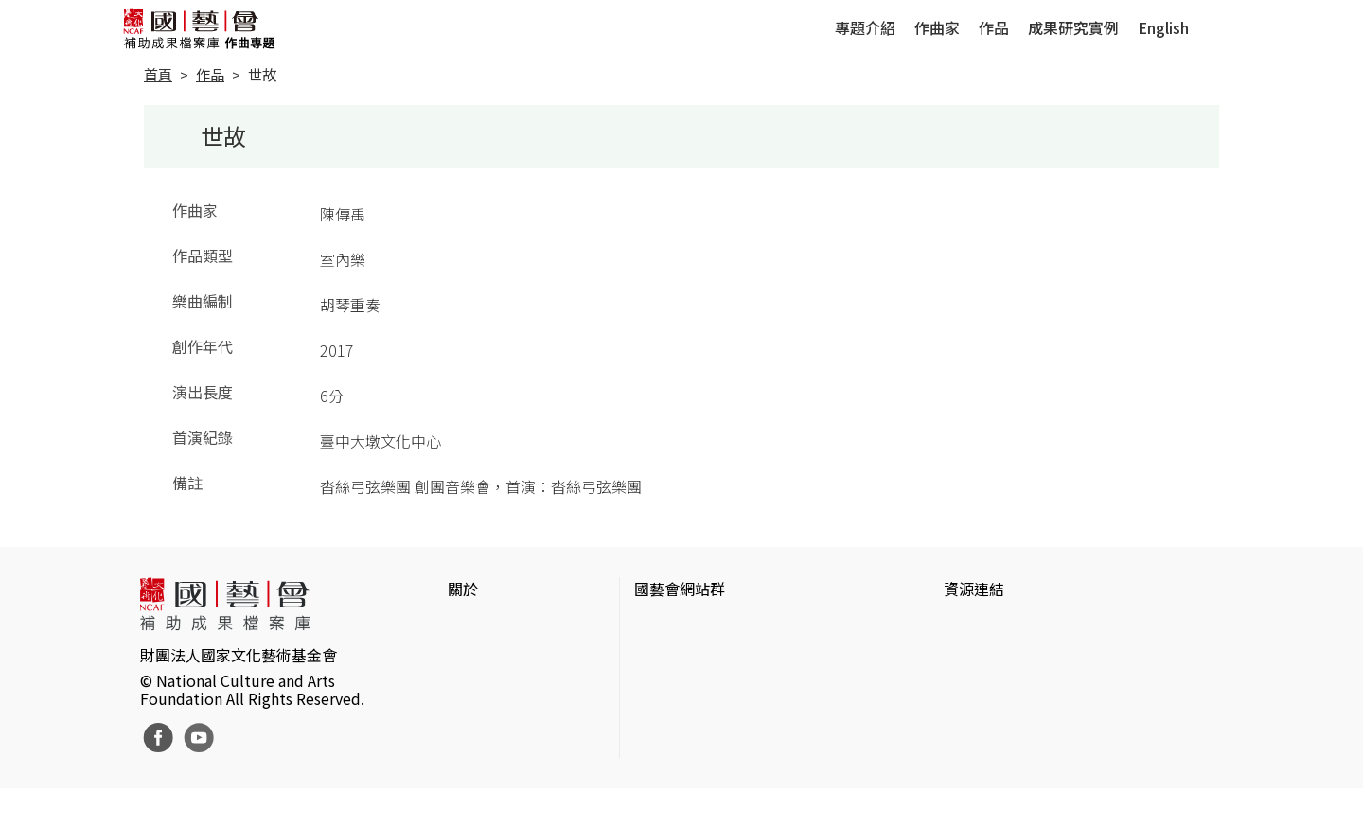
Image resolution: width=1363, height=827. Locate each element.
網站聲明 (478, 656)
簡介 (463, 626)
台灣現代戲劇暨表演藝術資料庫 (1050, 747)
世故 (262, 74)
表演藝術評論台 (687, 687)
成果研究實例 (1073, 27)
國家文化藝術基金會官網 (717, 626)
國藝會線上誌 (679, 656)
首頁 (158, 74)
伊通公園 (974, 656)
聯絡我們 (478, 687)
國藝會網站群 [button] (679, 588)
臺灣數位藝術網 (997, 687)
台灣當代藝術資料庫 (1012, 626)
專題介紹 (865, 27)
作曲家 (937, 27)
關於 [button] (463, 588)
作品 (994, 27)
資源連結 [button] (974, 588)
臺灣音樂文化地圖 (1004, 717)
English (1163, 27)
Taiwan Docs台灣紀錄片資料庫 (1046, 777)
